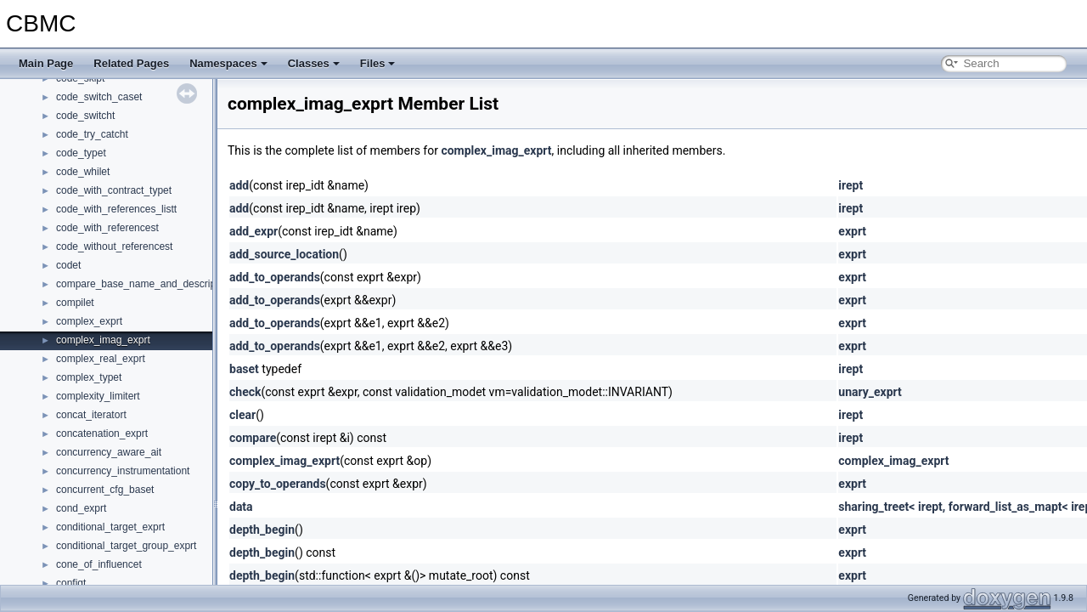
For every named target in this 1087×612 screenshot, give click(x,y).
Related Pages (131, 63)
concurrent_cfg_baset (105, 490)
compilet (75, 303)
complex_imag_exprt (103, 340)
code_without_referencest (114, 246)
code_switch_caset (99, 97)
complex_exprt (89, 321)
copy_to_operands (277, 483)
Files (378, 63)
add (239, 185)
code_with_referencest (107, 228)
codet (68, 265)
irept (850, 185)
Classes (314, 63)
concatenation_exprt (102, 433)
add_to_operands (274, 277)
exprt (852, 231)
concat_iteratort (91, 415)
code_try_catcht (92, 134)
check (245, 392)
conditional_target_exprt (110, 527)
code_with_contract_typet (114, 190)
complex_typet (88, 377)
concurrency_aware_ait (108, 452)
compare (252, 438)
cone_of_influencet (99, 564)
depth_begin (262, 529)
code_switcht (85, 116)
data (241, 506)
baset (244, 369)
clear (242, 415)
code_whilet (83, 172)
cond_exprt (81, 508)
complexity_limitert (98, 396)
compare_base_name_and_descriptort (143, 284)
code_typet (81, 153)
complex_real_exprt (100, 359)
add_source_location (284, 254)
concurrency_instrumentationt (122, 471)
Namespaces (228, 63)
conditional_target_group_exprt (126, 546)
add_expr (253, 231)
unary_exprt (869, 392)
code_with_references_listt (116, 209)
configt (71, 583)
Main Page (46, 63)
